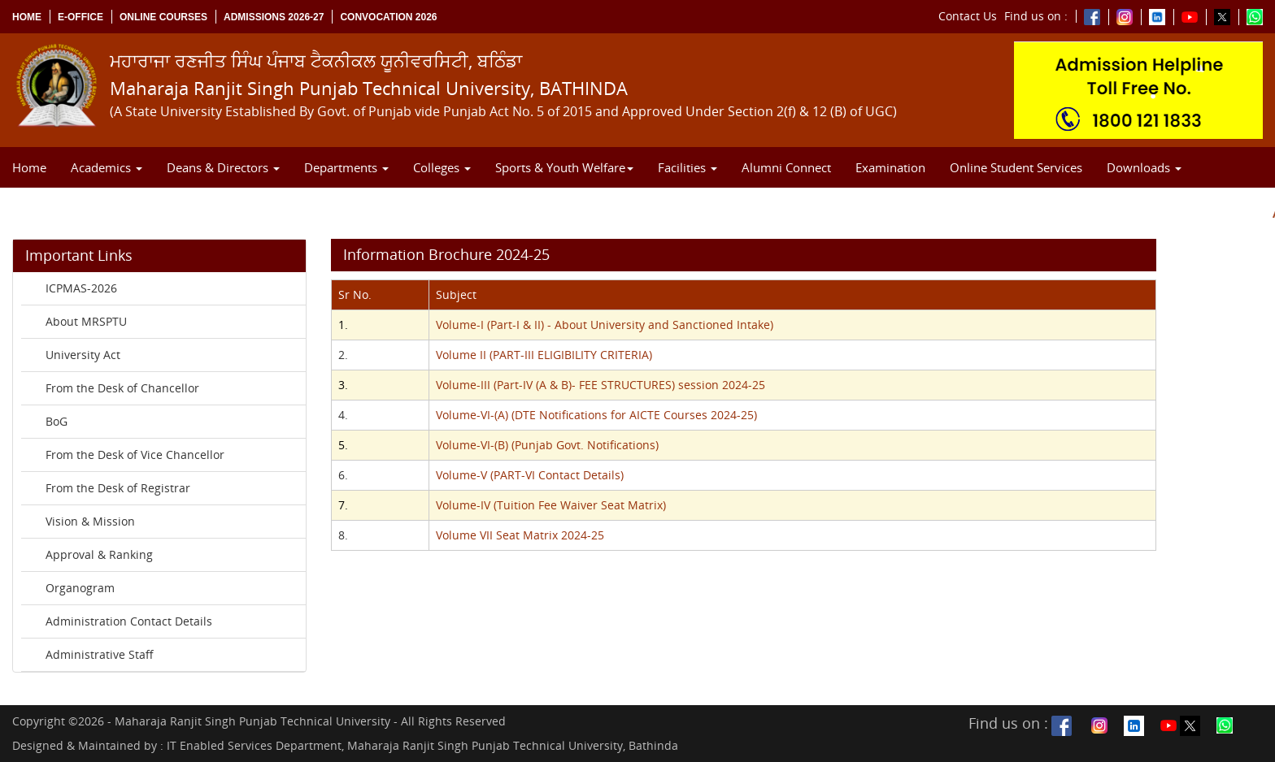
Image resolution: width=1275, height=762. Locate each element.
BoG (56, 421)
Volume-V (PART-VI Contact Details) (530, 475)
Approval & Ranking (99, 554)
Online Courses (163, 17)
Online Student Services (1016, 167)
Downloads (1144, 167)
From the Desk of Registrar (118, 488)
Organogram (80, 587)
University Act (83, 354)
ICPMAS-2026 (81, 288)
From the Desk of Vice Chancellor (135, 454)
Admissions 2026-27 (274, 17)
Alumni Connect (786, 167)
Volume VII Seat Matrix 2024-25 (520, 535)
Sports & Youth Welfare (564, 167)
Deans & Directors (223, 167)
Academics (106, 167)
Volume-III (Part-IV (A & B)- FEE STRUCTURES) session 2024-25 (600, 384)
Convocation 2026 (388, 17)
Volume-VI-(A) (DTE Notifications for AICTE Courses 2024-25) (596, 414)
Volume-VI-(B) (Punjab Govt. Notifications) (547, 444)
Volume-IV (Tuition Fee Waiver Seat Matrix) (551, 505)
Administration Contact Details (129, 621)
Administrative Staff (100, 654)
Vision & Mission (90, 521)
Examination (890, 167)
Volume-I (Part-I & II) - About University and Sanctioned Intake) (604, 324)
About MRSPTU (86, 321)
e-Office (80, 17)
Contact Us (967, 16)
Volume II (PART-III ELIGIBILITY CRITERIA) (544, 354)
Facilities (687, 167)
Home (26, 17)
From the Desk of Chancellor (122, 388)
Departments (346, 167)
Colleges (442, 167)
